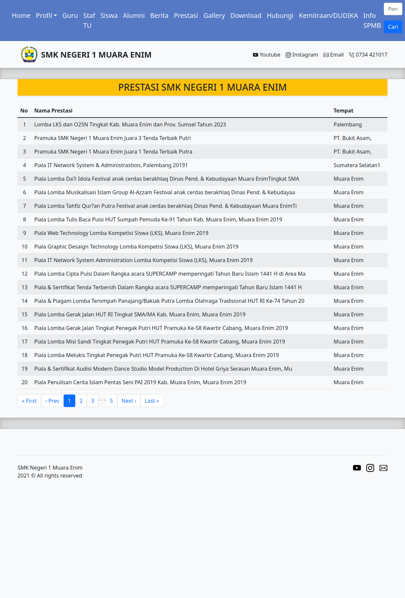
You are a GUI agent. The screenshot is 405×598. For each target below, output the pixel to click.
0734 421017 (368, 54)
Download (245, 15)
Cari (393, 26)
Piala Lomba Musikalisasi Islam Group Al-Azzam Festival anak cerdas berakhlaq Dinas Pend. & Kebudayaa (164, 192)
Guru (70, 15)
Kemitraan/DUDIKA (328, 15)
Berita (159, 15)
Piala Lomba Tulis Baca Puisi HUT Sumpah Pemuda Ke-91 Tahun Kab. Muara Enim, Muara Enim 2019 (158, 219)
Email (333, 54)
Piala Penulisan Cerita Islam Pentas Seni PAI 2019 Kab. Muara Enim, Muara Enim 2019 (140, 382)
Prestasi (186, 15)
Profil (44, 15)
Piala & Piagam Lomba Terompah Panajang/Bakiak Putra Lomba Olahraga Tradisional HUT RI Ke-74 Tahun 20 (169, 300)
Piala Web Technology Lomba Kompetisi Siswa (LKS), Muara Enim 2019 (121, 233)
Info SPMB (372, 20)
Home (21, 15)
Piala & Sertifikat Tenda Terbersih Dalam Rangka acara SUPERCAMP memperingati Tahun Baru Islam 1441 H (168, 287)
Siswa (109, 15)
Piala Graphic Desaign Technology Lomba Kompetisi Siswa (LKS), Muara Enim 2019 (136, 246)
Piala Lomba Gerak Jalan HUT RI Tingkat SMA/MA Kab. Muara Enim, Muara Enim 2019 (140, 314)
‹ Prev (52, 400)
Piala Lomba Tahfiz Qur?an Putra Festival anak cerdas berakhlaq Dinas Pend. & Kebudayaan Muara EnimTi (165, 205)
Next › (129, 400)
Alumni (134, 15)
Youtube (266, 54)
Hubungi (280, 15)
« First (29, 400)
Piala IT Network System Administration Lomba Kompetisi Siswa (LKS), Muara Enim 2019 (143, 260)
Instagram (302, 54)
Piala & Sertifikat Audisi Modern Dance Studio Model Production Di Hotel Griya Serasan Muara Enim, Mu (163, 368)
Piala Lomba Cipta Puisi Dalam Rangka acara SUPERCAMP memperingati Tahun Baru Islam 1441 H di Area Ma (170, 273)
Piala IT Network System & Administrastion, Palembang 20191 (111, 165)
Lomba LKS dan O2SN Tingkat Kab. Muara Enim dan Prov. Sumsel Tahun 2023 (130, 124)
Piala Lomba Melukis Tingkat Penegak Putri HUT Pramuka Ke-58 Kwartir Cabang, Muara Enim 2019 (156, 355)
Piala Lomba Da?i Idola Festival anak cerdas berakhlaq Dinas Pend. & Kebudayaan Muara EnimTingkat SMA (166, 178)
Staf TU (89, 20)
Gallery (214, 15)
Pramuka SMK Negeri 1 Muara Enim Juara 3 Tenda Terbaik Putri (112, 138)
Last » (152, 400)
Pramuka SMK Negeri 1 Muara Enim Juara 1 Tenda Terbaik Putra (113, 151)
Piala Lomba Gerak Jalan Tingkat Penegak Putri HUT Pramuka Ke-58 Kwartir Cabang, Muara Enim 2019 (161, 328)
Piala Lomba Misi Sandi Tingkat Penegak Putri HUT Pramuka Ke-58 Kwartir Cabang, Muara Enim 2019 (159, 341)
